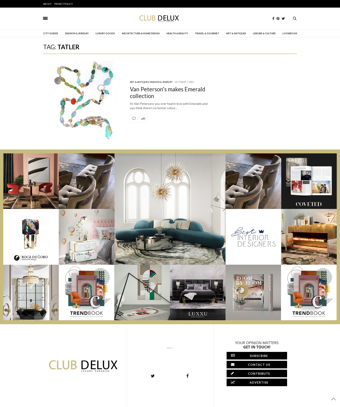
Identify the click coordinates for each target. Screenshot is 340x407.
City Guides (50, 33)
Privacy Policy (63, 3)
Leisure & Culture (264, 33)
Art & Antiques (236, 33)
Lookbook (290, 33)
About (47, 3)
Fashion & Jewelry (77, 33)
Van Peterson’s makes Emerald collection (167, 92)
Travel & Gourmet (207, 33)
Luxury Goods (105, 33)
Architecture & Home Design (141, 33)
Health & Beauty (177, 33)
